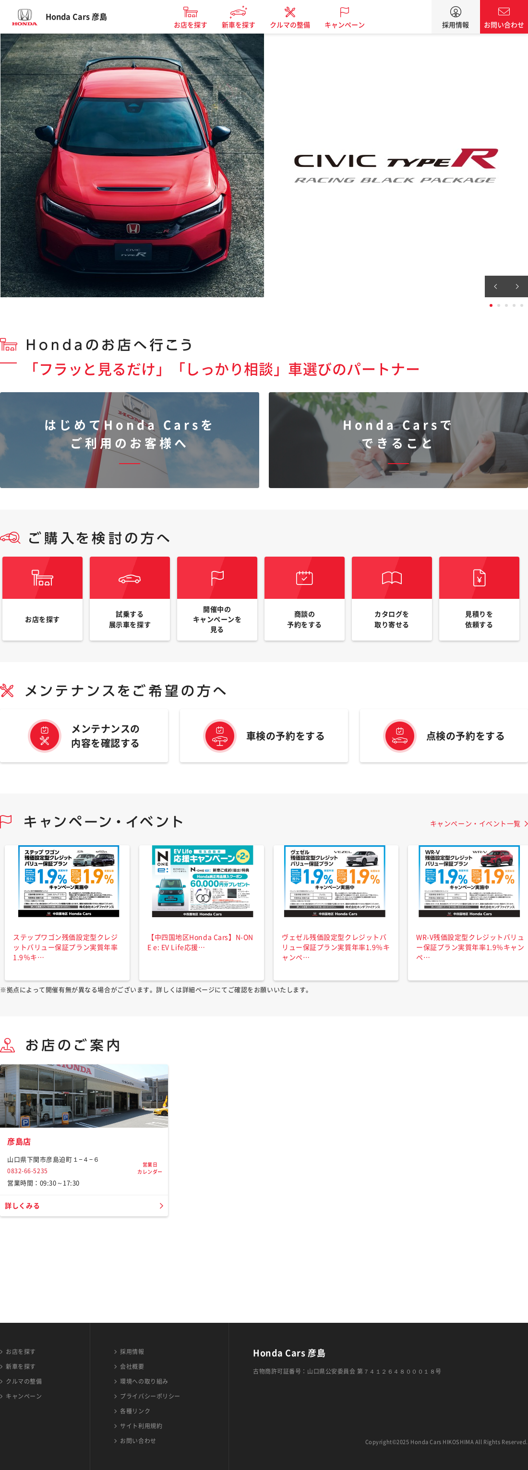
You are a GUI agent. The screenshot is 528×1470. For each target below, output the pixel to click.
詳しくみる (24, 1281)
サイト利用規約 (141, 1426)
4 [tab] (514, 305)
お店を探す (198, 25)
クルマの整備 (297, 25)
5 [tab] (521, 305)
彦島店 (20, 1216)
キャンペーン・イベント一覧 (475, 836)
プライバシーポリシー (150, 1396)
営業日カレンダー (150, 1221)
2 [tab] (498, 305)
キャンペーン (352, 25)
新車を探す (246, 25)
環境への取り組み (144, 1381)
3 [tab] (506, 305)
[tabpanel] (264, 165)
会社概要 (132, 1366)
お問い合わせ (504, 25)
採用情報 (455, 25)
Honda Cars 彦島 (84, 17)
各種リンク (135, 1411)
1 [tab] (491, 305)
